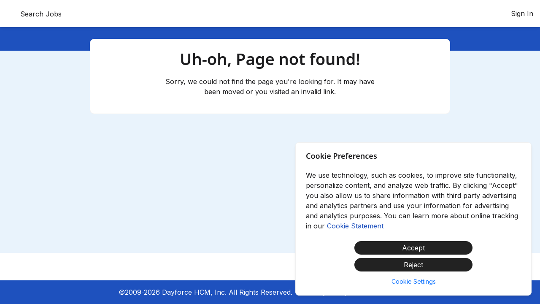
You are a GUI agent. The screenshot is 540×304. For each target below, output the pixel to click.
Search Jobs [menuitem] (41, 14)
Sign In (522, 13)
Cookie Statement (355, 226)
